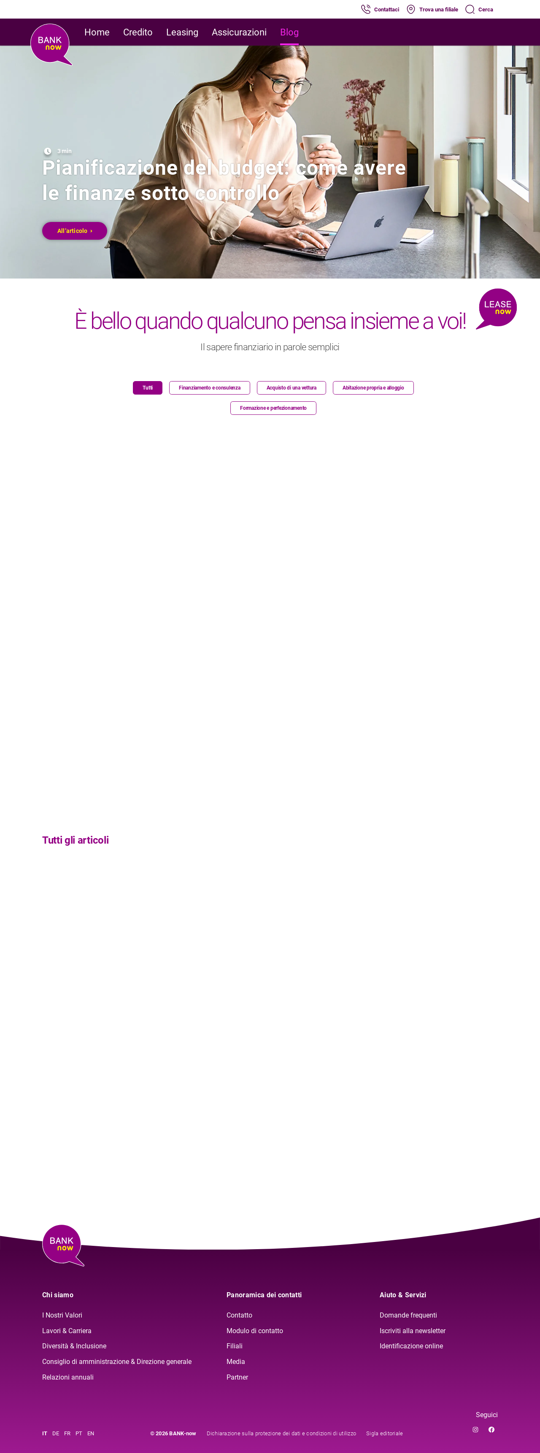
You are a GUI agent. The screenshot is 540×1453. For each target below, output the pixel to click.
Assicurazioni (239, 32)
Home (97, 32)
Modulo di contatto (255, 1331)
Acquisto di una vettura (291, 388)
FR (67, 1433)
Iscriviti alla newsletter (413, 1331)
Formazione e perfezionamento (273, 408)
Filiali (235, 1346)
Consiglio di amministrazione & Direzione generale (117, 1362)
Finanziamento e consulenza (209, 388)
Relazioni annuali (68, 1377)
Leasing (182, 32)
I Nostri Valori (62, 1315)
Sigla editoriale (384, 1433)
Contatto (239, 1315)
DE (55, 1433)
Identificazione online (411, 1346)
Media (236, 1362)
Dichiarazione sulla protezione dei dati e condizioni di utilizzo (281, 1433)
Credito (138, 32)
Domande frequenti (408, 1315)
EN (90, 1433)
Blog (289, 32)
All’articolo (74, 230)
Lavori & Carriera (67, 1331)
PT (79, 1433)
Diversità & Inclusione (74, 1346)
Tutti (148, 388)
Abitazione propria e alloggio (373, 388)
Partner (237, 1377)
